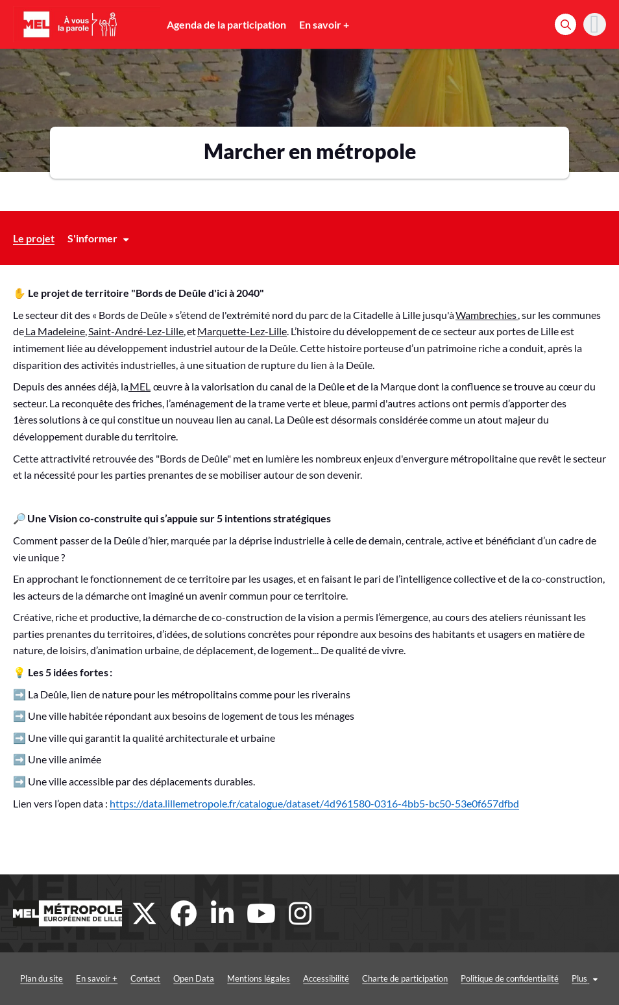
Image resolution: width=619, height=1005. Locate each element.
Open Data (193, 978)
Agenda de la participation (226, 24)
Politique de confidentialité (510, 978)
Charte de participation (405, 978)
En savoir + (324, 24)
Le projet (34, 238)
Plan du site (41, 978)
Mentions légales (258, 978)
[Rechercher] (565, 24)
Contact (145, 978)
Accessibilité (326, 978)
